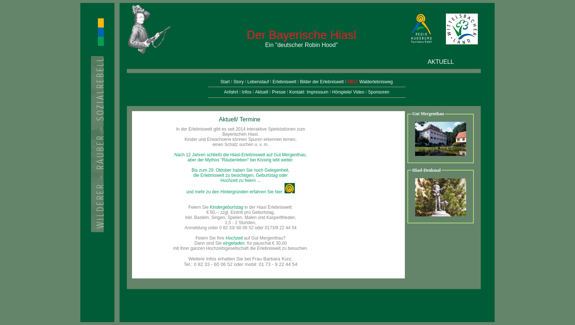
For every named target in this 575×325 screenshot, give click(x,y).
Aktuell (261, 92)
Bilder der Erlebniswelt (322, 81)
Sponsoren (378, 92)
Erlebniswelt (284, 81)
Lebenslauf (259, 81)
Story (239, 81)
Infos (246, 92)
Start (225, 81)
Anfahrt (231, 92)
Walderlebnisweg (376, 81)
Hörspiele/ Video (348, 92)
